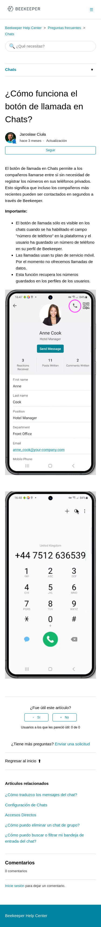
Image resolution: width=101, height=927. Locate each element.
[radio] (36, 717)
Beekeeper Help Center (23, 28)
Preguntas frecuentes (64, 28)
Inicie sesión (15, 886)
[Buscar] (50, 46)
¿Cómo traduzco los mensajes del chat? (41, 794)
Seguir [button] (50, 150)
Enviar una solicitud (72, 744)
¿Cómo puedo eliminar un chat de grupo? (42, 825)
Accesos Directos (20, 815)
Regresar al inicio (23, 761)
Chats (9, 34)
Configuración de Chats (26, 805)
